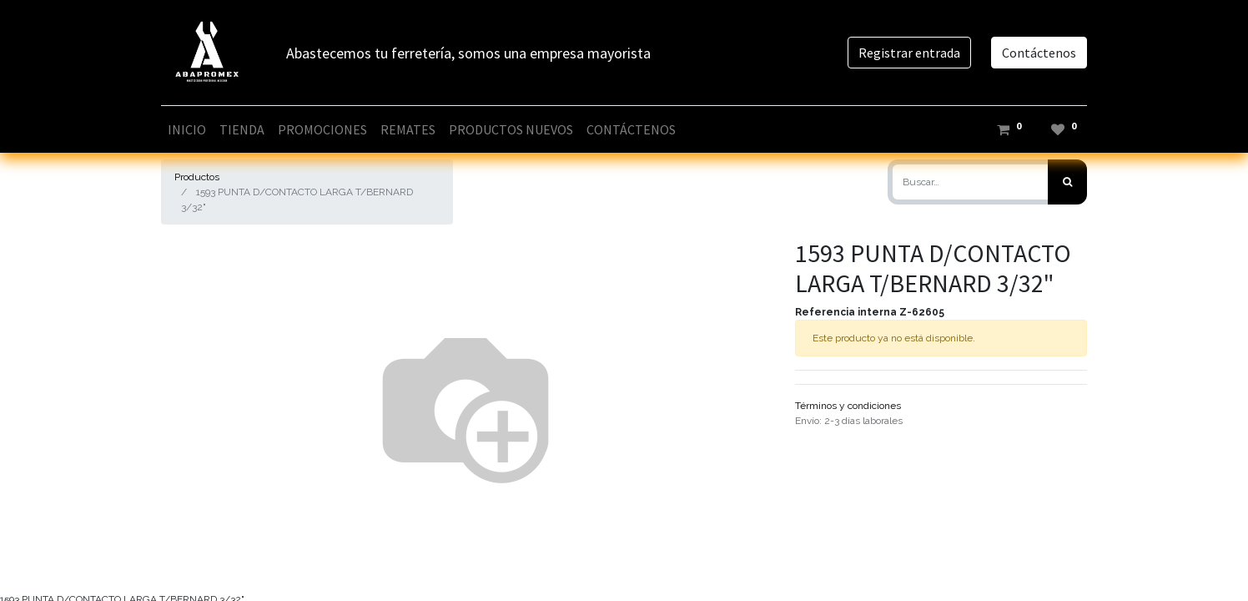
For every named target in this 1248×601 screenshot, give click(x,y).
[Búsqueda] (1067, 182)
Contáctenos (1039, 52)
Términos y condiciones (848, 406)
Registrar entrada (909, 52)
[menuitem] (187, 129)
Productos (196, 177)
